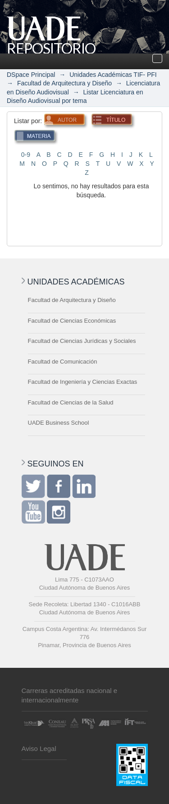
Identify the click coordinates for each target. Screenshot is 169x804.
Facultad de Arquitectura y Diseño (64, 83)
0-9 (25, 154)
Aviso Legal (39, 748)
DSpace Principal (31, 74)
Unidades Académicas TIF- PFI (112, 74)
